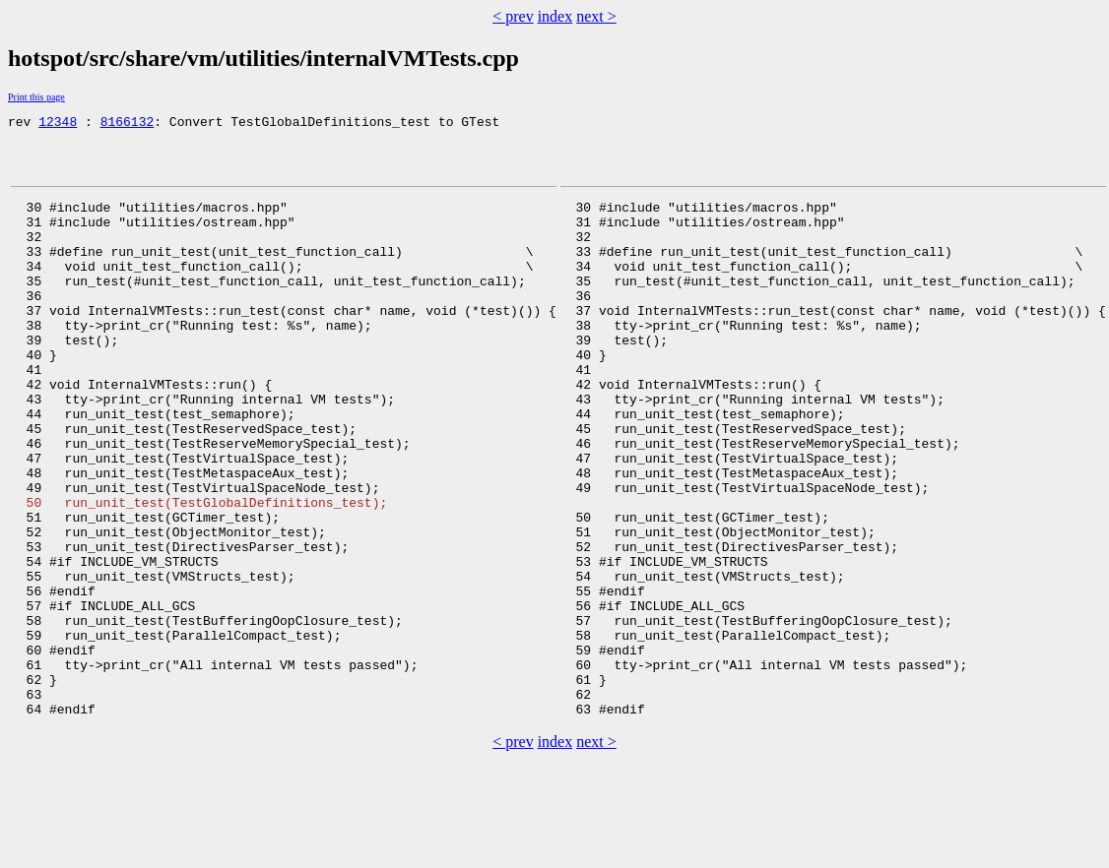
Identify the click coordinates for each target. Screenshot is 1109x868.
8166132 (127, 124)
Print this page (36, 97)
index (555, 16)
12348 (57, 124)
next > (596, 16)
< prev (512, 16)
